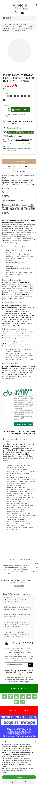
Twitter (10, 696)
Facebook (4, 696)
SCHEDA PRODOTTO (14, 200)
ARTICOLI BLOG (19, 688)
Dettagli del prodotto (19, 166)
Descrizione (19, 161)
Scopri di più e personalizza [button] (19, 782)
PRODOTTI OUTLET (19, 710)
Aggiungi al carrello (21, 110)
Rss (16, 696)
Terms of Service (25, 672)
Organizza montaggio (23, 424)
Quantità (6, 106)
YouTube (22, 696)
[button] (35, 741)
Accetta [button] (19, 777)
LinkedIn (16, 702)
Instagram (34, 696)
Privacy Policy (12, 672)
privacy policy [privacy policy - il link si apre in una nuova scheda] (26, 746)
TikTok (22, 702)
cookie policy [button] (20, 756)
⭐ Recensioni (19, 171)
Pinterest (28, 696)
